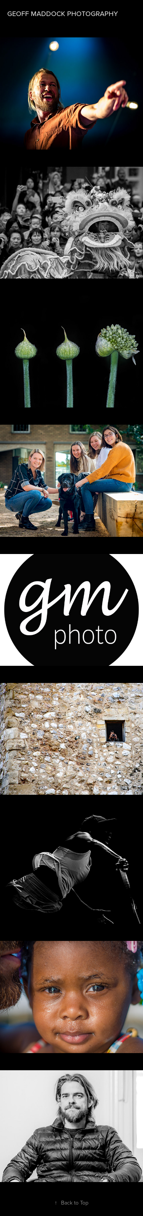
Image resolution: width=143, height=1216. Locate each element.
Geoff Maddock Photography (62, 13)
